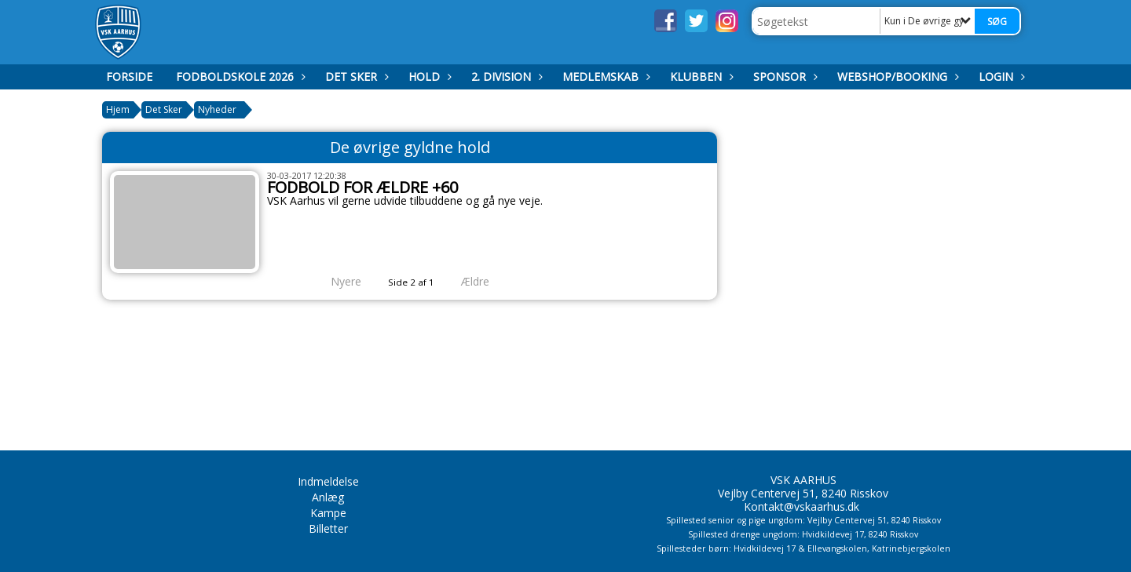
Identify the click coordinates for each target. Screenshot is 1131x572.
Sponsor (783, 76)
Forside (129, 76)
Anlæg (328, 497)
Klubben (700, 76)
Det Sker (355, 76)
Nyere (336, 281)
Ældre (486, 281)
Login (1000, 76)
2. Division (505, 76)
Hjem (118, 109)
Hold (428, 76)
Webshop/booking (896, 76)
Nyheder (217, 109)
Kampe (328, 512)
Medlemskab (604, 76)
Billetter (328, 528)
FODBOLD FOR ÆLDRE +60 (362, 187)
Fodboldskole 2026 (239, 76)
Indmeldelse (328, 481)
